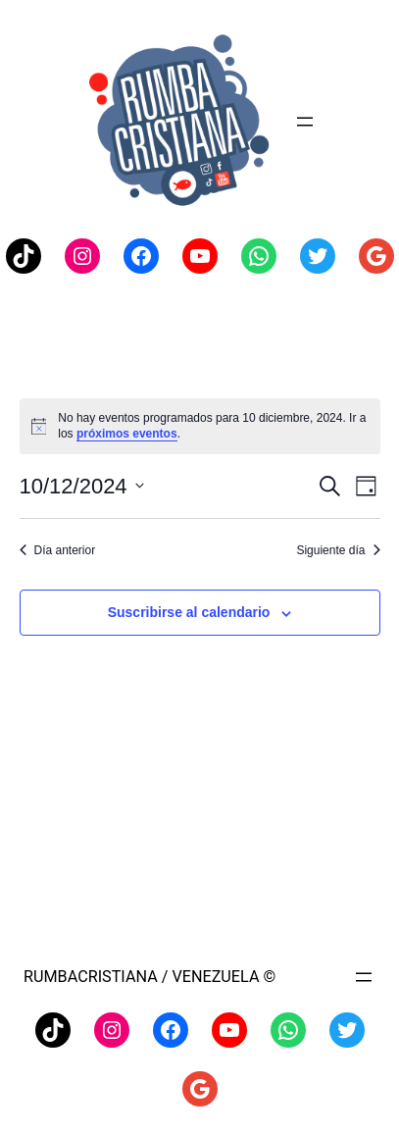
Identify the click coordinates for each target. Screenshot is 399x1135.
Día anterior (58, 550)
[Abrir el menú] (305, 121)
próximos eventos (126, 433)
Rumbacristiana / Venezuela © (149, 976)
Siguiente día (337, 550)
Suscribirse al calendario (189, 612)
